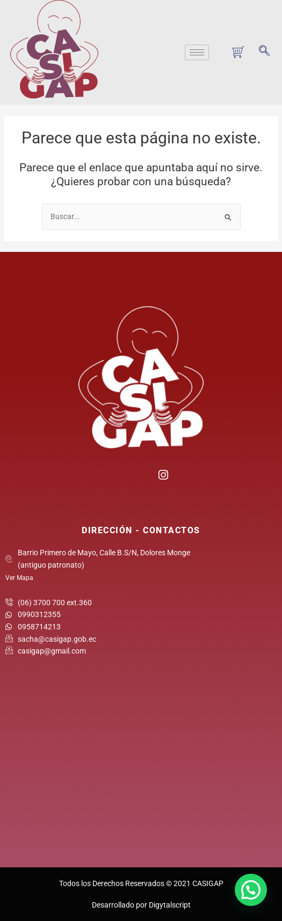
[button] (251, 890)
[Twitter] (141, 478)
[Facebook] (119, 478)
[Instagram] (162, 473)
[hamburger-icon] (197, 52)
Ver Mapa (19, 578)
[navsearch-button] (264, 51)
